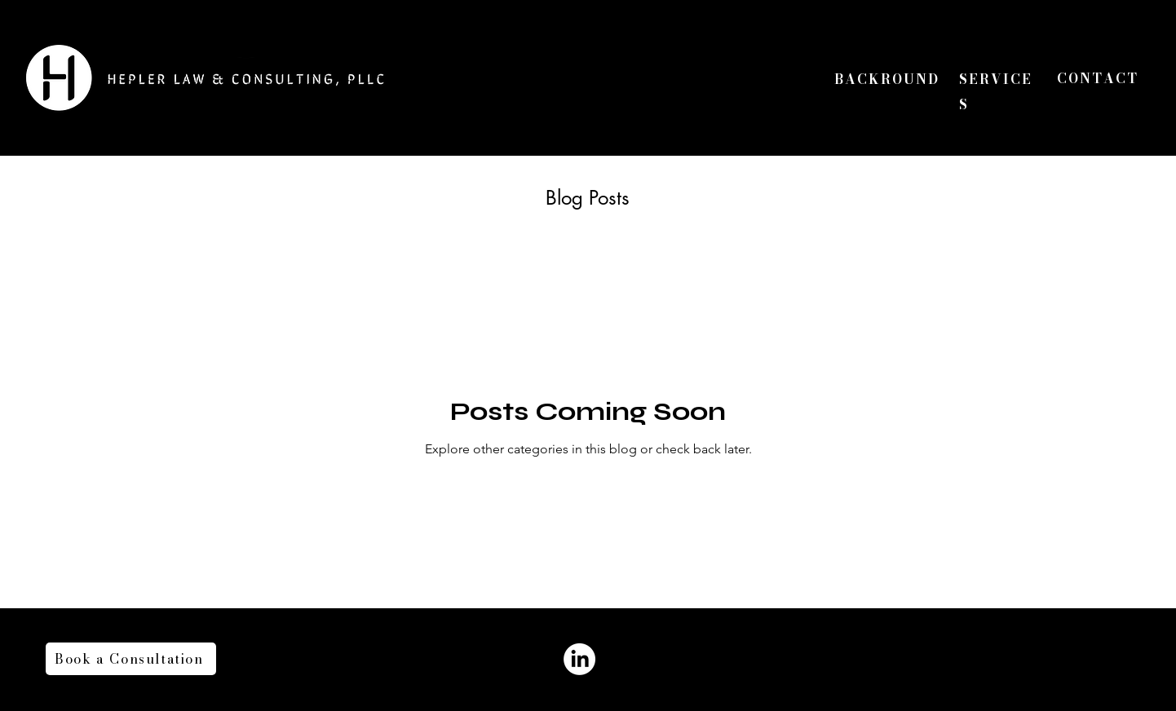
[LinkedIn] (579, 659)
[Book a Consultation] (131, 659)
